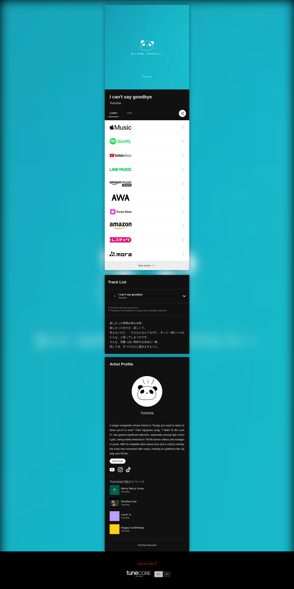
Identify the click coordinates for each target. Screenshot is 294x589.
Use (129, 113)
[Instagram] (120, 471)
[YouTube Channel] (112, 470)
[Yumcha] (147, 391)
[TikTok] (128, 471)
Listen (113, 113)
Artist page (117, 461)
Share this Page (147, 563)
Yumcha (115, 103)
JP (166, 574)
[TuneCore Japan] (139, 576)
